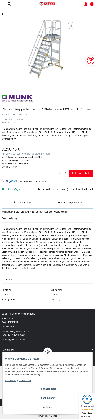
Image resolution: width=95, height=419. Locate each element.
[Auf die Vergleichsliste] (71, 25)
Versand (26, 154)
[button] (85, 4)
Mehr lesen (9, 139)
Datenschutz (25, 380)
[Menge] (32, 173)
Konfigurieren (48, 398)
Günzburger (56, 290)
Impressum (10, 380)
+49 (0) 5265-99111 (19, 331)
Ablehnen (48, 407)
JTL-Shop (53, 416)
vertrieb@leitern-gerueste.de (15, 339)
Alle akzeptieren (48, 388)
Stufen (53, 294)
